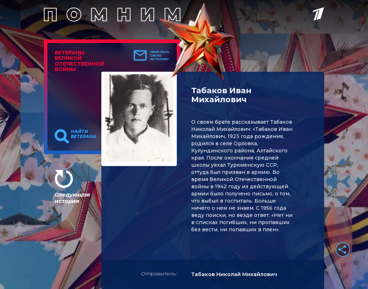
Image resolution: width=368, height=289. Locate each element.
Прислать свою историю (160, 55)
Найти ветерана (83, 134)
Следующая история (72, 197)
